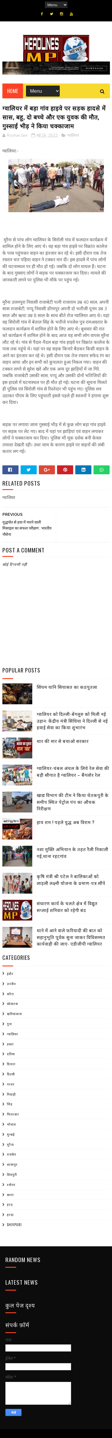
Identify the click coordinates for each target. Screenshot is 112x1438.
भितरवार (13, 1114)
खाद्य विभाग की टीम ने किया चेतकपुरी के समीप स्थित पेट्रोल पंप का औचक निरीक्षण (73, 802)
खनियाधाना (14, 1013)
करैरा (10, 993)
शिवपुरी (12, 1174)
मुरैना (10, 1144)
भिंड (10, 1104)
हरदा (10, 1214)
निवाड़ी (11, 1094)
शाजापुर (12, 1164)
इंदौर (10, 973)
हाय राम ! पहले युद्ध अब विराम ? (66, 822)
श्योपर (11, 1184)
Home (12, 90)
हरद (10, 1204)
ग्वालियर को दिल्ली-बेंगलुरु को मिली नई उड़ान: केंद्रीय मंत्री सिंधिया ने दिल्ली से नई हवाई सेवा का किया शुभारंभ (72, 720)
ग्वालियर (73, 135)
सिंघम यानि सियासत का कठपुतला (67, 686)
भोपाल (11, 1124)
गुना (9, 1023)
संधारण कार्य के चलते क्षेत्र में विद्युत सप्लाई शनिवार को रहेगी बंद (67, 906)
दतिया (11, 1053)
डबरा (10, 1044)
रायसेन (11, 1154)
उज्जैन (11, 983)
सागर (10, 1194)
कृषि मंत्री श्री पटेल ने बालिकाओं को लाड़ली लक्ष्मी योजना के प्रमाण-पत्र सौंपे (71, 879)
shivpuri (14, 1224)
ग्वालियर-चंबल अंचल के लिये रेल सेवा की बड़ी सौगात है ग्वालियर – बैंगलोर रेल (73, 771)
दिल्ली (11, 1074)
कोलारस (12, 1003)
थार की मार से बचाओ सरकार (63, 741)
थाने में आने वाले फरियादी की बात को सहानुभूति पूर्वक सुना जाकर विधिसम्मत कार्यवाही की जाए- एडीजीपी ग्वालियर (71, 937)
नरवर (11, 1084)
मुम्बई (11, 1134)
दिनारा (11, 1063)
